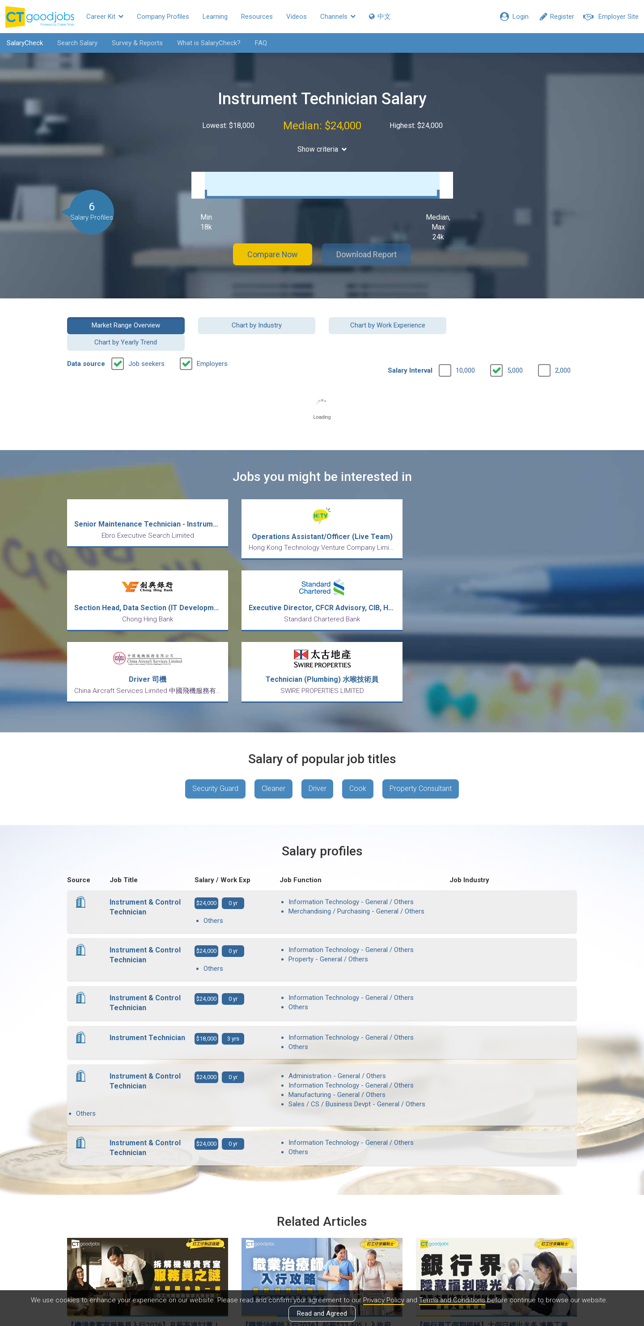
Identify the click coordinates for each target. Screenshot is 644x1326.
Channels (338, 17)
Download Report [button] (367, 252)
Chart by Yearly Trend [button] (518, 323)
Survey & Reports (137, 43)
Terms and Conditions (452, 1300)
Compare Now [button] (272, 252)
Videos (296, 17)
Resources (257, 17)
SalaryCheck (25, 43)
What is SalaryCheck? (209, 43)
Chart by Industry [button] (257, 323)
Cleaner (273, 698)
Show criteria (322, 149)
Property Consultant (421, 698)
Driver (317, 698)
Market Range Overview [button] (126, 323)
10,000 (465, 352)
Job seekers (146, 345)
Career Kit (104, 17)
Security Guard (215, 698)
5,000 (515, 352)
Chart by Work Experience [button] (387, 323)
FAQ (261, 43)
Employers (212, 345)
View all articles (322, 1229)
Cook (358, 698)
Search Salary (77, 43)
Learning (215, 17)
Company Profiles (163, 17)
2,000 (563, 352)
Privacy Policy (383, 1300)
